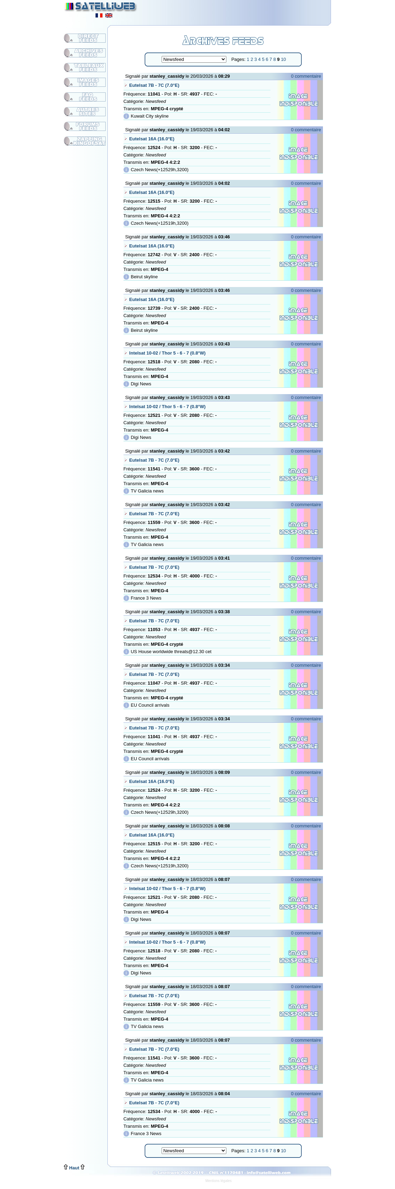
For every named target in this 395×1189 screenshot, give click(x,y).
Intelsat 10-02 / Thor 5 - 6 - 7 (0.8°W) (167, 353)
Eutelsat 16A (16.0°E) (151, 138)
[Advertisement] (245, 10)
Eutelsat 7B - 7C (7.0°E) (154, 85)
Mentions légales (218, 1181)
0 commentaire (306, 76)
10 (283, 59)
